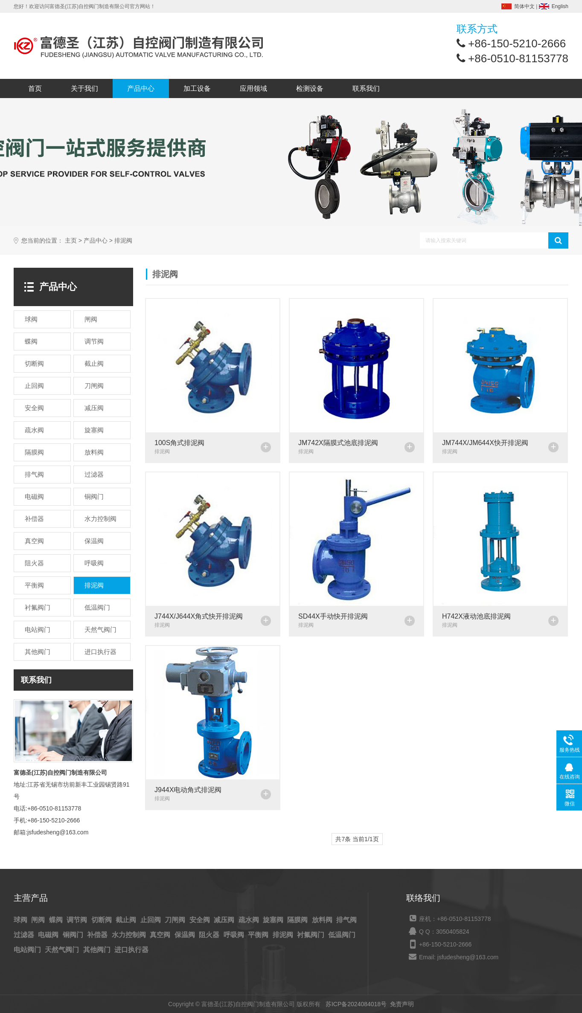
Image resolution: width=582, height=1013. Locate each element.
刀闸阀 (176, 919)
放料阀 (323, 919)
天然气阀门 (63, 949)
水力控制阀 (130, 934)
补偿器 (98, 934)
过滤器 (25, 934)
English (560, 6)
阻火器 (210, 934)
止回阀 (151, 919)
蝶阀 (56, 919)
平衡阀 (259, 934)
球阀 (21, 919)
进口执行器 (131, 949)
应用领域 (253, 88)
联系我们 (366, 88)
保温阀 (186, 934)
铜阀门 (74, 934)
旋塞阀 (274, 919)
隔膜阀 (298, 919)
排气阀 (346, 919)
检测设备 (309, 88)
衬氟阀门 (311, 934)
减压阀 (225, 919)
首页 (35, 88)
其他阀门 (97, 949)
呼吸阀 (235, 934)
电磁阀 (49, 934)
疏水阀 (250, 919)
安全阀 (200, 919)
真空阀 (161, 934)
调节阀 (78, 919)
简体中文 (524, 6)
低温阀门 (341, 934)
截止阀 (127, 919)
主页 (71, 240)
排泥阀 (123, 240)
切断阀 (102, 919)
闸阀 (39, 919)
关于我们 (84, 88)
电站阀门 (28, 949)
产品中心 (140, 88)
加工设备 (197, 88)
